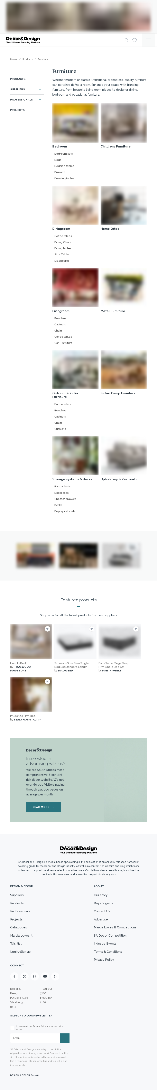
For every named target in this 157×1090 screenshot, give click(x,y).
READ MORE (44, 807)
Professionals (21, 99)
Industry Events (105, 943)
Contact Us (102, 911)
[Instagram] (35, 976)
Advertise (101, 919)
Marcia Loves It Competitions (115, 927)
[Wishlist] (134, 40)
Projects (17, 110)
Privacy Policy (104, 960)
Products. (18, 78)
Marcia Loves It (21, 935)
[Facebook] (14, 976)
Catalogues (18, 927)
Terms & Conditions (108, 952)
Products (17, 903)
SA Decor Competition (110, 935)
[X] (24, 976)
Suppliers (17, 89)
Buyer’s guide (103, 903)
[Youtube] (45, 976)
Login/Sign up (20, 952)
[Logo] (62, 40)
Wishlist (16, 943)
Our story (101, 895)
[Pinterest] (55, 976)
